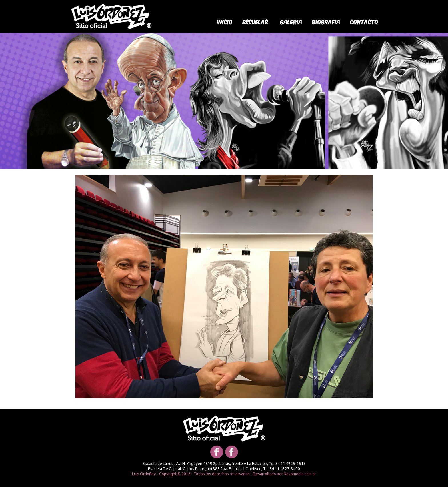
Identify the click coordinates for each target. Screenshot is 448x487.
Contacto (364, 21)
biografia (326, 21)
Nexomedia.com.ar (300, 474)
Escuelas (255, 21)
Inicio (225, 21)
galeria (291, 21)
